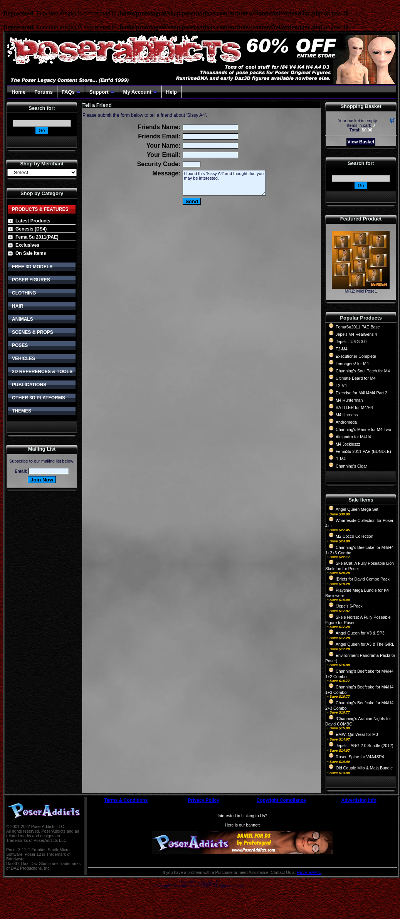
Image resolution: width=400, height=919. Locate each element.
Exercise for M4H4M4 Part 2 (361, 392)
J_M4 (341, 458)
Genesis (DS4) (31, 229)
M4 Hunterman (349, 400)
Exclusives (27, 245)
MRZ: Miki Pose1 (361, 291)
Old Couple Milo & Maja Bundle (364, 768)
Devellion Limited (187, 886)
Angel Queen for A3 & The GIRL (365, 644)
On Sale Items (30, 253)
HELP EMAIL (309, 872)
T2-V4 (341, 385)
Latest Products (32, 221)
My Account (140, 92)
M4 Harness (347, 414)
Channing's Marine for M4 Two (363, 429)
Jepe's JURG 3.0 (351, 341)
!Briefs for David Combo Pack (363, 579)
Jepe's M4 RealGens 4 (356, 334)
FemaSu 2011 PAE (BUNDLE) (363, 451)
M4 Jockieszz (348, 444)
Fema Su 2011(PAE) (37, 237)
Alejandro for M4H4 (353, 436)
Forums (43, 92)
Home (18, 92)
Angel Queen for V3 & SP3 (360, 633)
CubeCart (208, 882)
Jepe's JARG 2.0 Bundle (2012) (364, 745)
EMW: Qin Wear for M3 (357, 734)
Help (171, 92)
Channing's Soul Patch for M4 (363, 371)
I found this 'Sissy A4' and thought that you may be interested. (224, 182)
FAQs (71, 92)
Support (101, 92)
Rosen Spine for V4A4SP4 (360, 756)
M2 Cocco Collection (354, 536)
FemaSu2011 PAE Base (358, 327)
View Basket (361, 142)
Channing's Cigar (351, 466)
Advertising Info (358, 800)
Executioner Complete (356, 356)
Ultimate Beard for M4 (356, 378)
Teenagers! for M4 (352, 363)
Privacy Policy (203, 800)
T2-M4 (342, 349)
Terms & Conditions (126, 800)
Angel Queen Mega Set (357, 509)
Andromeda (346, 422)
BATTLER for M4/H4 (354, 407)
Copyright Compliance (281, 800)
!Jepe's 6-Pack (349, 606)
